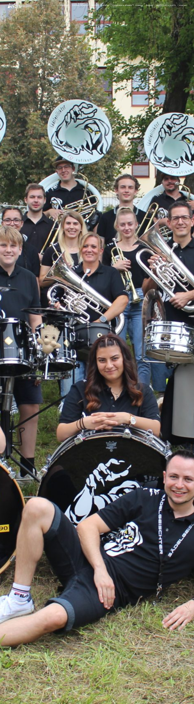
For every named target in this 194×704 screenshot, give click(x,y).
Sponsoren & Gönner (122, 5)
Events (95, 5)
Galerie (149, 5)
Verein (105, 5)
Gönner (138, 5)
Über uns (64, 5)
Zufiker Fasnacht (80, 5)
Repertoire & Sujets (166, 5)
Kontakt (183, 5)
